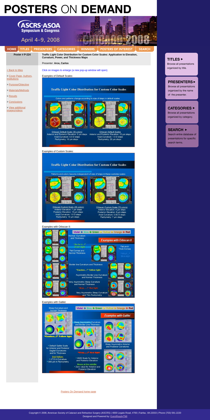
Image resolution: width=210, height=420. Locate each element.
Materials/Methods (19, 90)
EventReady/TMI (119, 416)
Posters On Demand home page (78, 391)
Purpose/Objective (19, 84)
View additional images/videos (16, 109)
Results (13, 96)
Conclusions (15, 101)
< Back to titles (15, 70)
